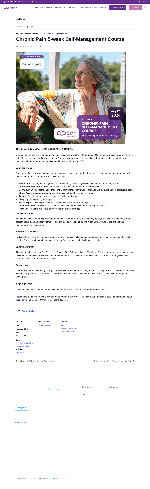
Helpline (22, 407)
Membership (117, 7)
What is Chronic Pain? (54, 8)
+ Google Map (71, 329)
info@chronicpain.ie (54, 389)
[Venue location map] (95, 341)
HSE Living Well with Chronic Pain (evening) (37, 361)
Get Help (72, 8)
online (63, 326)
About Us (37, 8)
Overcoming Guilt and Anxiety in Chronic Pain (112, 361)
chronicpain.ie (21, 352)
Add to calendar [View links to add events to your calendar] (28, 311)
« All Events (21, 19)
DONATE (135, 7)
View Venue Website (68, 332)
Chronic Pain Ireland (45, 326)
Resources (85, 8)
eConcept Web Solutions (57, 478)
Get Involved (99, 8)
